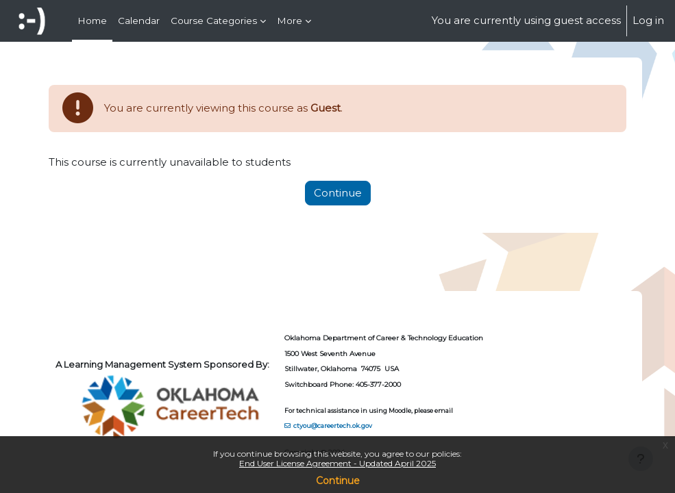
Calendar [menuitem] (139, 20)
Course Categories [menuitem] (214, 20)
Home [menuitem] (92, 20)
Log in (648, 20)
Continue (338, 481)
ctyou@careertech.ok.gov (332, 425)
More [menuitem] (289, 20)
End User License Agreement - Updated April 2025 (337, 463)
